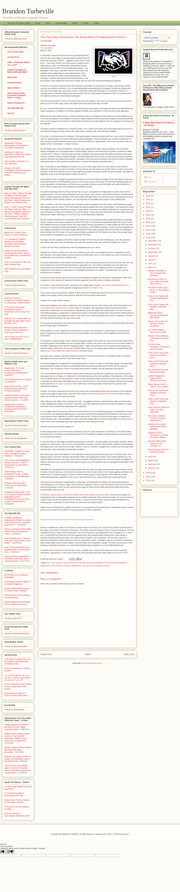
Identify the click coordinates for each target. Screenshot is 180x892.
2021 (148, 211)
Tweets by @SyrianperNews (16, 633)
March (151, 460)
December (153, 241)
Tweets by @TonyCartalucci (16, 353)
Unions (107, 566)
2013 (148, 473)
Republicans (77, 566)
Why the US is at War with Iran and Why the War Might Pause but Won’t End (17, 320)
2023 (148, 203)
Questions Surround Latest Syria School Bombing (157, 426)
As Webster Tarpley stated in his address (56, 495)
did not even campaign (62, 384)
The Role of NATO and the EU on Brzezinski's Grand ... (158, 289)
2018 (148, 222)
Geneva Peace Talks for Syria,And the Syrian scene (16, 694)
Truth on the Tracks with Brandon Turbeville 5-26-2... (158, 298)
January (152, 468)
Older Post (129, 654)
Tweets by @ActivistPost (15, 285)
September (153, 252)
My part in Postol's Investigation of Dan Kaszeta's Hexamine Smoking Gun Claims (17, 171)
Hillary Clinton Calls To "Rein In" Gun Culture (158, 385)
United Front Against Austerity (90, 495)
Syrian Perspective (16, 103)
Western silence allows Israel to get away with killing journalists (18, 749)
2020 (148, 215)
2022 (148, 207)
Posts (148, 177)
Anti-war (66, 563)
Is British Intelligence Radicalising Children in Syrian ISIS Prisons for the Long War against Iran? (17, 521)
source (113, 76)
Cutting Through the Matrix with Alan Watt (17, 71)
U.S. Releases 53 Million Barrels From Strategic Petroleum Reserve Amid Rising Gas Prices (15, 242)
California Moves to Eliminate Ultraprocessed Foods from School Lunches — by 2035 (16, 397)
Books (75, 23)
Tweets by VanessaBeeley (15, 438)
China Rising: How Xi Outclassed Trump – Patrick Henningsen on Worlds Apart (16, 473)
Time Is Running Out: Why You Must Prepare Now (17, 263)
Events (86, 23)
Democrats (110, 563)
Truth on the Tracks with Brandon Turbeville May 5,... (158, 392)
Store (48, 23)
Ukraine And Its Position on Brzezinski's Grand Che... (158, 338)
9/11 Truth (51, 563)
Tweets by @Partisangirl (14, 130)
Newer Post (46, 654)
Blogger (126, 834)
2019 (148, 218)
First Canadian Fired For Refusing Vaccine (158, 450)
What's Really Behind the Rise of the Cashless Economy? (17, 603)
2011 (148, 480)
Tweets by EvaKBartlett (14, 710)
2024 (148, 199)
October (152, 248)
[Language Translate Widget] (156, 38)
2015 (148, 234)
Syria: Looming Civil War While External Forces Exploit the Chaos (17, 531)
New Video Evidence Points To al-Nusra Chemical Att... (157, 418)
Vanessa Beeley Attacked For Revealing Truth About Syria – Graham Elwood (17, 558)
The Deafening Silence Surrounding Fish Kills (14, 794)
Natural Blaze (13, 88)
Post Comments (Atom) (92, 663)
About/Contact (61, 23)
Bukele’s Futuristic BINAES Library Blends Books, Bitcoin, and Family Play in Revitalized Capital (17, 254)
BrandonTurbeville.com (96, 563)
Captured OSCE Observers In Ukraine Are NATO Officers (158, 434)
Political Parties (57, 566)
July (150, 260)
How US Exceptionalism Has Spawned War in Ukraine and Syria (17, 549)
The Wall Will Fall (15, 108)
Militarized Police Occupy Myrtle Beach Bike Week (158, 315)
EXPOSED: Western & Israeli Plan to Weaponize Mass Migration (17, 453)
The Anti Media (46, 48)
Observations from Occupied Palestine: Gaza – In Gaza (16, 95)
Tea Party (86, 566)
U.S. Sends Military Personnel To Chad (157, 331)
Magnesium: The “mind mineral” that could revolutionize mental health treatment (16, 371)
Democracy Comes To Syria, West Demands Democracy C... (158, 281)
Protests (67, 566)
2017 (148, 226)
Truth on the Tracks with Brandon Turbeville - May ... (158, 306)
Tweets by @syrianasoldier (16, 646)
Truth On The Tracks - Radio (18, 23)
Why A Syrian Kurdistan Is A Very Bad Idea (16, 162)
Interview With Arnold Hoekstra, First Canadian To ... (157, 443)
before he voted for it (93, 288)
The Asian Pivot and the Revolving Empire (158, 371)
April (150, 457)
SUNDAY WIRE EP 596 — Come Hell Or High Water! (15, 484)
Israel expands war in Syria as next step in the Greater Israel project (17, 540)
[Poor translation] (10, 851)
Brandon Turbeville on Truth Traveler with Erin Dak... (157, 273)
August (151, 256)
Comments (150, 181)
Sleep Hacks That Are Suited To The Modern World (16, 801)
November (153, 244)
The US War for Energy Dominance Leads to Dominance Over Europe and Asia (16, 310)
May (150, 267)
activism (59, 563)
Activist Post (13, 57)
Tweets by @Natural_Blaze (16, 425)
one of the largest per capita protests (62, 351)
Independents (121, 563)
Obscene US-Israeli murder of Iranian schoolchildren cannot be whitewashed (17, 758)
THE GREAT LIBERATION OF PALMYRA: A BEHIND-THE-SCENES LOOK (17, 661)
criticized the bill (107, 285)
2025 (148, 196)
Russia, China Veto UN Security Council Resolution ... (158, 323)
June (150, 263)
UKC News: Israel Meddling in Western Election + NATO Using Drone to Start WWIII (17, 462)
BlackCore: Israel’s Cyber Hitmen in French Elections (16, 233)
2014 (148, 237)
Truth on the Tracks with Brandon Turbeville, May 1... (158, 355)
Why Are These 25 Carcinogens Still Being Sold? (17, 814)
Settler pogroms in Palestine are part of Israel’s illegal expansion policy (16, 727)
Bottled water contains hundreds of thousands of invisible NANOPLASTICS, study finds (15, 407)
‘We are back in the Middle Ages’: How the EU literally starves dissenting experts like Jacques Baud (17, 769)
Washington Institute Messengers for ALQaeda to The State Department (16, 145)
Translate (160, 41)
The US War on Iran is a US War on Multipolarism (16, 338)
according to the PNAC (105, 394)
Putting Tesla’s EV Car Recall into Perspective (17, 596)
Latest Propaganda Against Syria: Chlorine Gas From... (158, 378)
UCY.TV (10, 113)
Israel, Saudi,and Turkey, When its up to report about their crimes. (17, 686)
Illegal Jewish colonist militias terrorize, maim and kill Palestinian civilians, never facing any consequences (16, 737)
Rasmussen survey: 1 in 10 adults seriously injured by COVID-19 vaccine (16, 388)
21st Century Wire (15, 52)
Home (37, 23)
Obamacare (45, 566)
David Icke (12, 77)
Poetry (96, 23)
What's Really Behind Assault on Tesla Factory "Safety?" (17, 589)
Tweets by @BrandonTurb (15, 39)
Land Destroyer (14, 82)
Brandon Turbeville (28, 11)
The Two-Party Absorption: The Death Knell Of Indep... (158, 346)
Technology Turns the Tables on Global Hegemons (16, 583)
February (152, 464)
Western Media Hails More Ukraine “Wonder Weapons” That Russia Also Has (16, 329)
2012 (148, 476)
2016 (148, 230)
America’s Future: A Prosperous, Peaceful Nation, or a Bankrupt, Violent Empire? (17, 300)
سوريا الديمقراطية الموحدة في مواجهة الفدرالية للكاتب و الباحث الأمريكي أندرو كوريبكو (17, 677)
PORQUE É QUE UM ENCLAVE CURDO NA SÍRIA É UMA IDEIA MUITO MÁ (17, 154)
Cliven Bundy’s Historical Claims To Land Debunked (158, 409)
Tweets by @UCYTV (13, 618)
